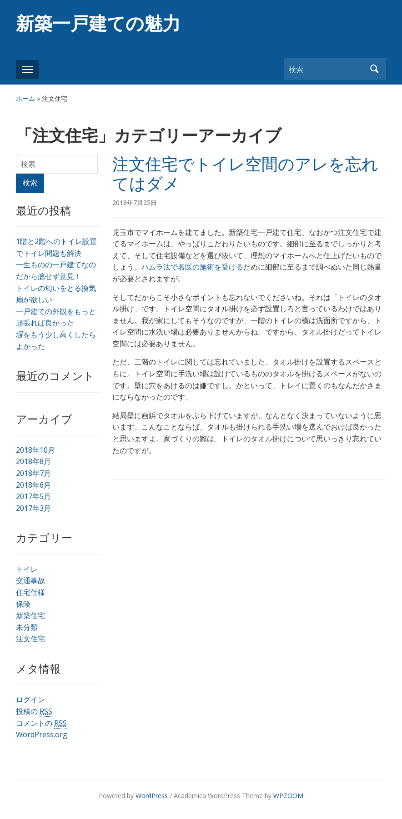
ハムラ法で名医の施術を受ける (192, 267)
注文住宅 (30, 639)
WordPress (152, 795)
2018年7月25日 (134, 202)
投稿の (34, 711)
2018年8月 (33, 461)
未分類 (27, 627)
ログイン (30, 699)
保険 (23, 604)
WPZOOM (288, 795)
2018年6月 (33, 485)
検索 (375, 69)
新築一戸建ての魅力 (98, 24)
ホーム (25, 98)
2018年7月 (33, 473)
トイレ (27, 569)
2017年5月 (33, 496)
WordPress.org (41, 734)
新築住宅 (30, 615)
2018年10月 (35, 450)
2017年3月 (33, 508)
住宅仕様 (30, 592)
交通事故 (30, 580)
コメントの (41, 723)
